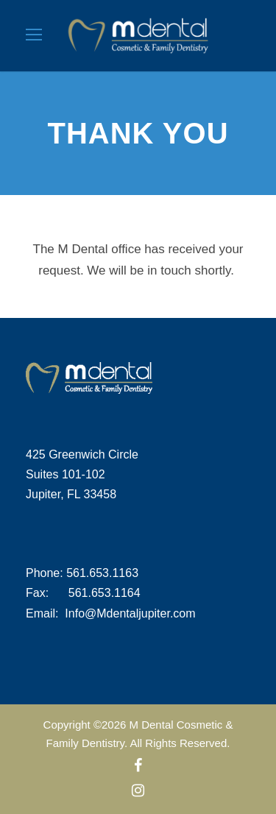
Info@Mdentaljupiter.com (130, 613)
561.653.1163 (102, 573)
